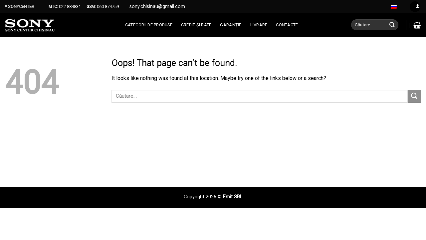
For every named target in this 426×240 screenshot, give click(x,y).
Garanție (230, 24)
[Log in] (415, 6)
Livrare (259, 24)
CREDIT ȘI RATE (196, 24)
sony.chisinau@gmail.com (157, 6)
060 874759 (107, 6)
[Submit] (392, 25)
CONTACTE (287, 24)
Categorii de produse (148, 24)
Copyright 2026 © (203, 197)
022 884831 (69, 6)
